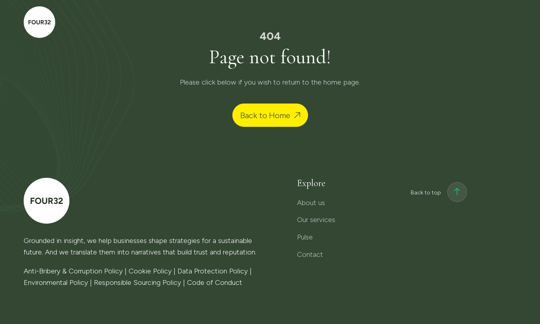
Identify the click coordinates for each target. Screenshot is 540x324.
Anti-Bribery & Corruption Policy (73, 271)
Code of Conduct (214, 282)
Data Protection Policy (213, 271)
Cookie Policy (150, 271)
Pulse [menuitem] (410, 22)
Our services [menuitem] (355, 22)
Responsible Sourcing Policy (137, 282)
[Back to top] (457, 193)
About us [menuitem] (293, 22)
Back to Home (265, 115)
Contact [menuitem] (468, 20)
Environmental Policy (56, 282)
